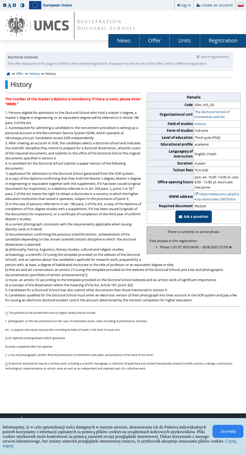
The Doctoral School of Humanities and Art (212, 114)
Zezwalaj (228, 431)
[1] (6, 313)
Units (184, 40)
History (34, 74)
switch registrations (213, 57)
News (124, 40)
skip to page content (1, 1)
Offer (154, 40)
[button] (4, 5)
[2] (6, 363)
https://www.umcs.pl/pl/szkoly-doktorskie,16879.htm (217, 197)
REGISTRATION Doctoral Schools (106, 25)
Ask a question (193, 216)
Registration (223, 40)
